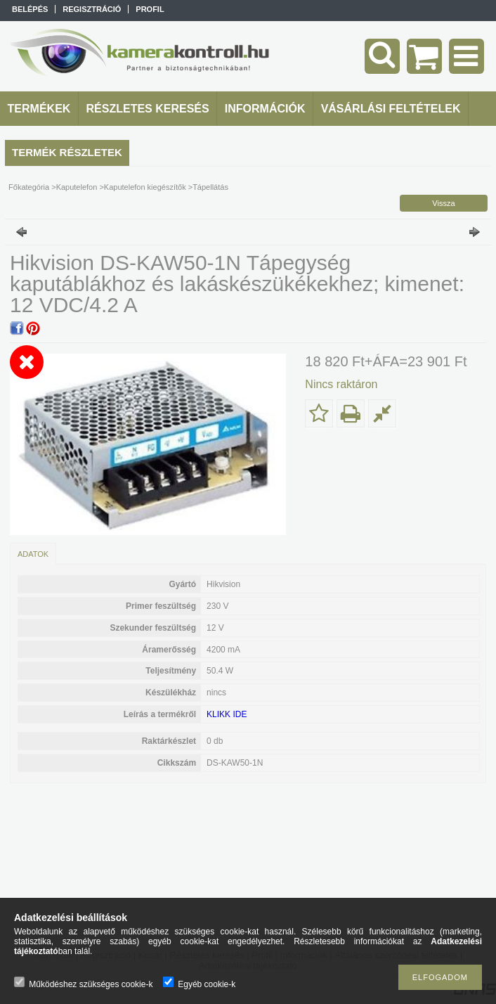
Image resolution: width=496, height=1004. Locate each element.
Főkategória (28, 187)
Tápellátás (210, 187)
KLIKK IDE (227, 714)
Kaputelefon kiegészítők (145, 187)
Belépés (30, 9)
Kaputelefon (77, 187)
